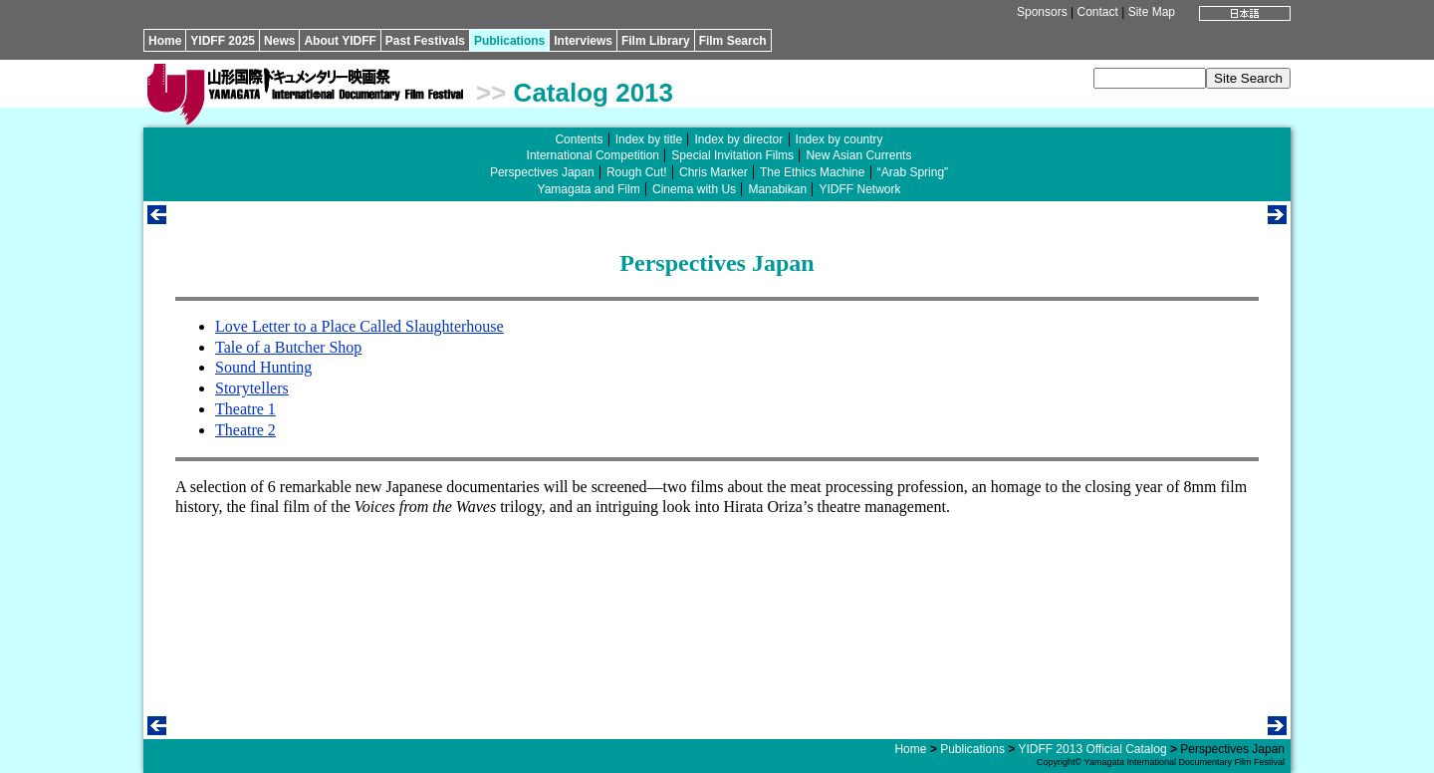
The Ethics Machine (812, 172)
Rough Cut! (636, 172)
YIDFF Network (859, 189)
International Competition (593, 155)
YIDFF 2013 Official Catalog (1092, 749)
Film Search (733, 41)
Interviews (583, 41)
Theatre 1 (245, 408)
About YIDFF (339, 41)
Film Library (655, 41)
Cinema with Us (694, 189)
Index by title (648, 139)
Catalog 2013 (593, 93)
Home (164, 41)
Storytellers (252, 388)
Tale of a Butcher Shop (288, 347)
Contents (578, 139)
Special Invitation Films (732, 155)
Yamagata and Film (589, 189)
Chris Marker (713, 172)
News (279, 41)
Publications (509, 41)
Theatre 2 (245, 429)
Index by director (738, 139)
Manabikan (777, 189)
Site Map (1151, 12)
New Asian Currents (858, 155)
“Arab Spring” (912, 172)
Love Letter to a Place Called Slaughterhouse (359, 326)
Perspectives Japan (542, 172)
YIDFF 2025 (222, 41)
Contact (1096, 12)
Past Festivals (425, 41)
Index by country (839, 139)
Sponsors (1042, 12)
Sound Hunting (263, 367)
